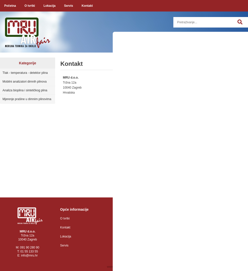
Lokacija (50, 6)
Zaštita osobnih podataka (134, 218)
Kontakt (87, 6)
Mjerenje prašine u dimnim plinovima (27, 99)
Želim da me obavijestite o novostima (202, 171)
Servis (68, 6)
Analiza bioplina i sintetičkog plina (25, 90)
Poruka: (207, 145)
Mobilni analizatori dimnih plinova (25, 81)
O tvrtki (30, 6)
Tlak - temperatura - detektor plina (25, 73)
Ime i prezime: (179, 89)
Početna (10, 6)
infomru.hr (29, 255)
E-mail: (174, 107)
